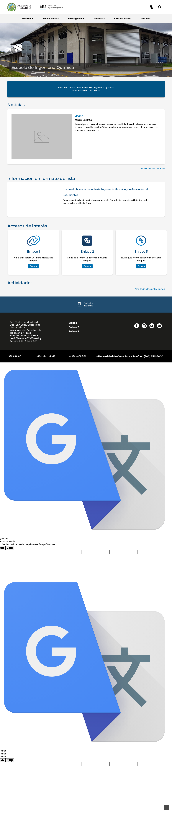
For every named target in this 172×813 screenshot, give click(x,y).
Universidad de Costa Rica (86, 90)
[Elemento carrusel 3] (86, 75)
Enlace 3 (74, 331)
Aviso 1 (80, 116)
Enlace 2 (74, 327)
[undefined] (10, 760)
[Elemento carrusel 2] (85, 75)
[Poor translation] (10, 548)
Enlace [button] (33, 266)
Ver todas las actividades (150, 288)
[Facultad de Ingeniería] (86, 304)
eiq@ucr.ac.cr (77, 355)
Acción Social (49, 18)
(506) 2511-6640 (45, 355)
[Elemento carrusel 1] (83, 75)
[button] (151, 7)
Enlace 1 (73, 322)
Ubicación (15, 355)
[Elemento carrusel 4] (88, 75)
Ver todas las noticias (152, 168)
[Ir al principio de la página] (166, 807)
